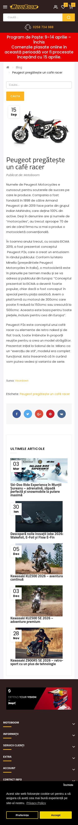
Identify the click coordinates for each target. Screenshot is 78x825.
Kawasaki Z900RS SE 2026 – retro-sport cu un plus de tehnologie (36, 662)
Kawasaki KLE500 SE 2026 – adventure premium (31, 619)
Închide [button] (68, 784)
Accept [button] (55, 815)
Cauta (15, 96)
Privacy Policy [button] (36, 803)
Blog (19, 67)
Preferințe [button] (22, 815)
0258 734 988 (43, 27)
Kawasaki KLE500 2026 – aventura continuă (36, 577)
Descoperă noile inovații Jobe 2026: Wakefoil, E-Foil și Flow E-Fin (36, 535)
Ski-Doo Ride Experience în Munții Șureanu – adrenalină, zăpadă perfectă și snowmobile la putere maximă (35, 490)
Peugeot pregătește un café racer (37, 72)
